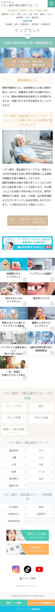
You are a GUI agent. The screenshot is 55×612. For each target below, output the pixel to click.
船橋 (42, 14)
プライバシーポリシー (27, 585)
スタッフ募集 (27, 578)
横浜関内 (19, 17)
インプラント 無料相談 (27, 63)
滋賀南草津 (45, 24)
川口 (24, 14)
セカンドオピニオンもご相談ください (28, 228)
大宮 (30, 14)
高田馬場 (5, 14)
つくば (48, 14)
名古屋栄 (8, 24)
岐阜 (16, 24)
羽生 (36, 14)
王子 (12, 14)
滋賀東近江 (25, 24)
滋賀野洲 (35, 24)
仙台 (27, 17)
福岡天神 (35, 17)
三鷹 (18, 14)
